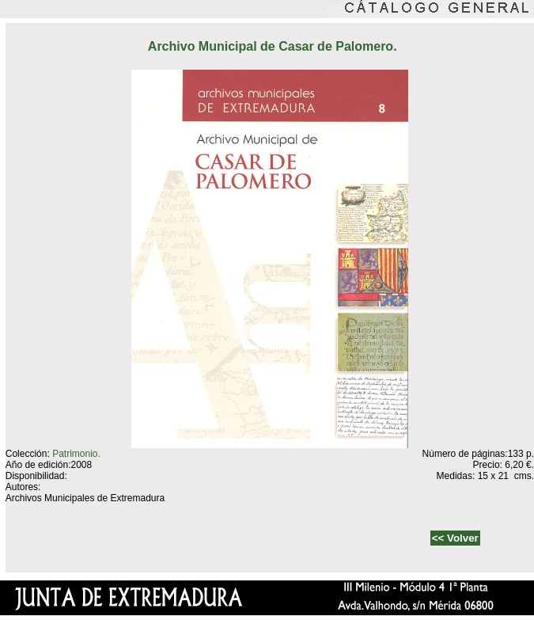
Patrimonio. (76, 453)
